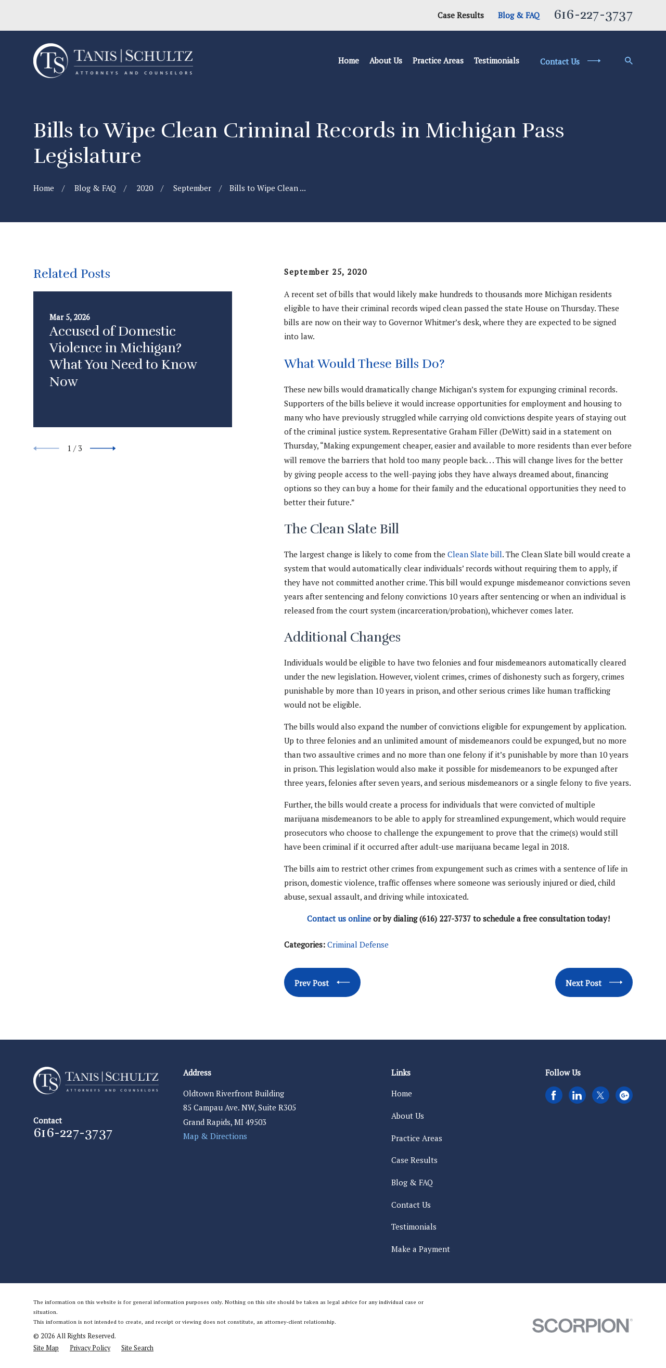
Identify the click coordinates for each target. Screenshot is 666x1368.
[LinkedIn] (577, 1095)
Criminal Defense (358, 944)
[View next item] (103, 449)
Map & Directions (215, 1136)
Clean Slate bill (474, 554)
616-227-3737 (593, 14)
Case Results (461, 15)
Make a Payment (420, 1249)
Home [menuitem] (348, 60)
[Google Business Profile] (624, 1095)
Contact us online (339, 918)
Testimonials (414, 1226)
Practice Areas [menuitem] (438, 60)
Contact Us (411, 1204)
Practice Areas (416, 1138)
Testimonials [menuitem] (496, 60)
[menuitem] (46, 1348)
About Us (407, 1115)
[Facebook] (553, 1095)
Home (401, 1093)
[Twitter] (600, 1095)
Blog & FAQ (519, 15)
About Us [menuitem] (385, 60)
